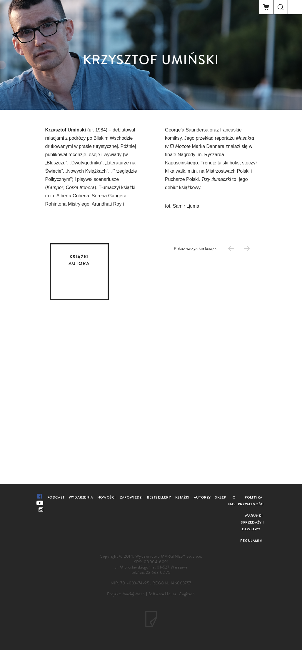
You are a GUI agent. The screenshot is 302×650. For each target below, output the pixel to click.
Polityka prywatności (251, 501)
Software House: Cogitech (172, 594)
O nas (232, 501)
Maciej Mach (133, 594)
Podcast (56, 497)
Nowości (106, 497)
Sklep (220, 497)
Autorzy (202, 497)
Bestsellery (159, 497)
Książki (182, 497)
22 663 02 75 (158, 572)
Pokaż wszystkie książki (196, 248)
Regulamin (251, 540)
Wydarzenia (81, 497)
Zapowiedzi (131, 497)
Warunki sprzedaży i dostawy (252, 522)
